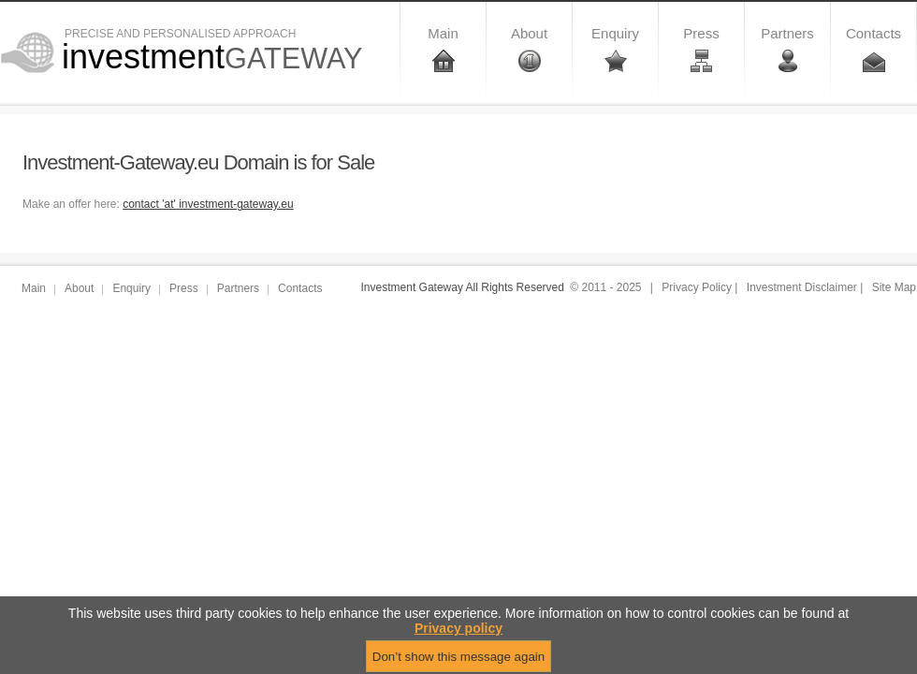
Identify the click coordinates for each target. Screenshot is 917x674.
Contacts (300, 288)
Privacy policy (458, 637)
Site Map (894, 287)
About (79, 288)
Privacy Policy (697, 287)
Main (34, 288)
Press (183, 288)
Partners (238, 288)
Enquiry (131, 288)
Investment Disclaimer (802, 287)
